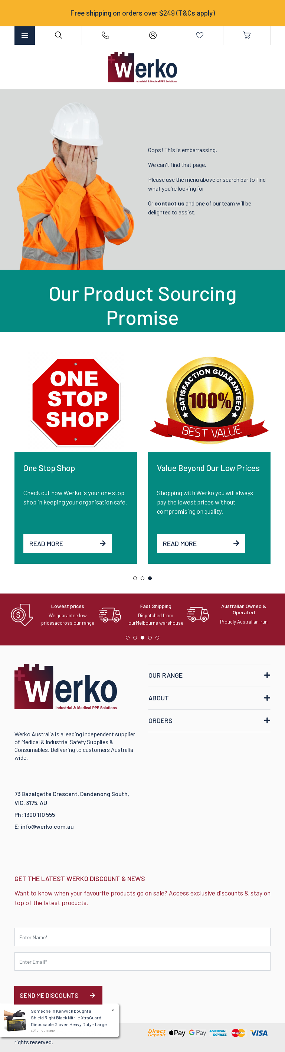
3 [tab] (151, 580)
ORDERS (160, 720)
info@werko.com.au (47, 826)
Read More (67, 543)
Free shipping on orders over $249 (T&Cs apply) (142, 13)
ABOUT (158, 698)
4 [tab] (151, 639)
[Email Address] (142, 961)
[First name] (142, 937)
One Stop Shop (49, 468)
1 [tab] (137, 580)
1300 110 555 (39, 814)
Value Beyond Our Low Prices (208, 468)
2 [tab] (144, 580)
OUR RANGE (165, 675)
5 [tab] (159, 639)
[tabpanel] (75, 458)
